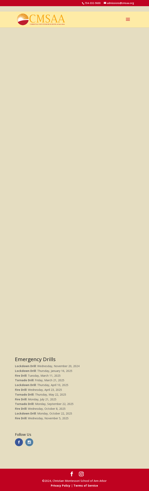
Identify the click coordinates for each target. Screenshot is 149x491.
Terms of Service (86, 485)
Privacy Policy (60, 485)
